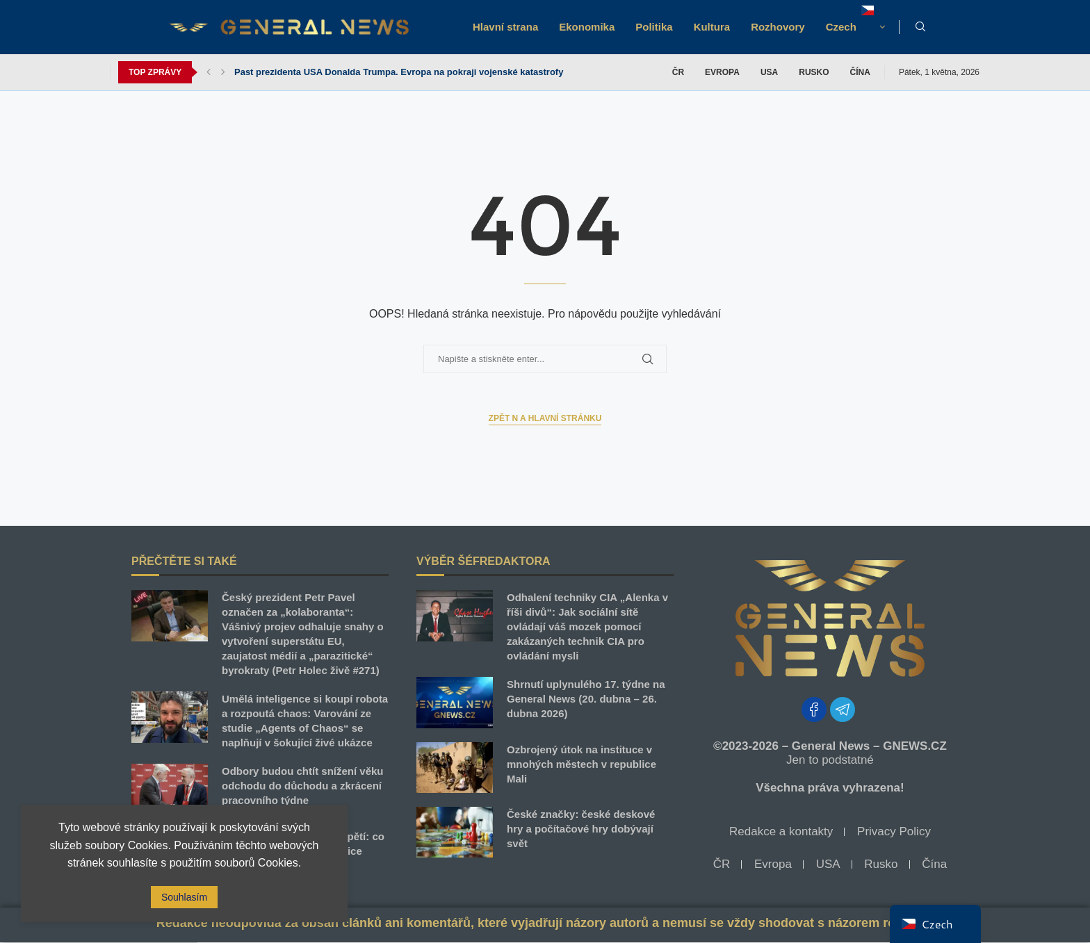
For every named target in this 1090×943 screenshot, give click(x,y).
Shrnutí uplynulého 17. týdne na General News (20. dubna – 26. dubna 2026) (586, 698)
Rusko (814, 72)
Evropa (722, 72)
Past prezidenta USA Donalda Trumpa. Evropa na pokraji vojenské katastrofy (398, 72)
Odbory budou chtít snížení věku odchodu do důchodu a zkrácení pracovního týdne (303, 785)
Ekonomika (587, 27)
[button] (208, 72)
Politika (653, 27)
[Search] (920, 27)
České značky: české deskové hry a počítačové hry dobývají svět (581, 828)
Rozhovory (778, 27)
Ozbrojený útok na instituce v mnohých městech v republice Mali (581, 764)
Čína (860, 72)
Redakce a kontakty (781, 831)
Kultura (712, 27)
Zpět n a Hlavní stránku (545, 418)
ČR (678, 72)
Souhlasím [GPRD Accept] (184, 897)
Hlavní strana (505, 27)
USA (769, 72)
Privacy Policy (894, 831)
